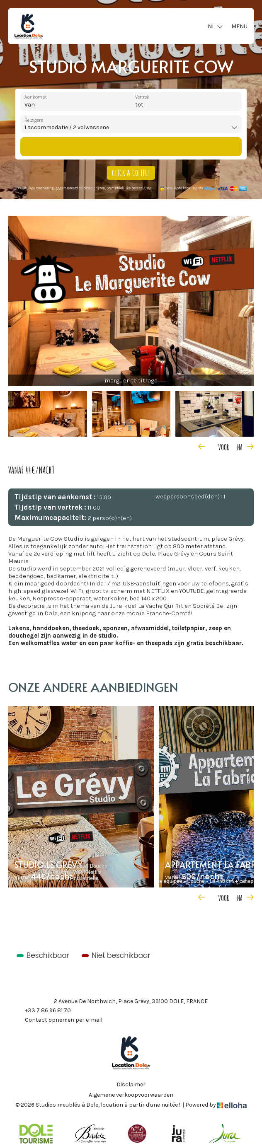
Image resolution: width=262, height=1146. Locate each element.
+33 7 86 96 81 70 (43, 1011)
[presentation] (212, 446)
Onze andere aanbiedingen (93, 686)
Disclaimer (131, 1084)
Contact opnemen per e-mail (58, 1020)
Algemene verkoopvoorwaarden (131, 1095)
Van (29, 104)
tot (139, 104)
